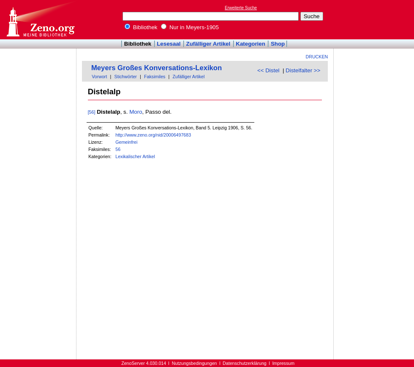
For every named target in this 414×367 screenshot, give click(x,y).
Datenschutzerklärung (245, 363)
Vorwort (99, 76)
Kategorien (250, 44)
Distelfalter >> (303, 70)
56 (117, 149)
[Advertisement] (38, 73)
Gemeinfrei (126, 142)
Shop (278, 44)
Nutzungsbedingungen (194, 363)
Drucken (317, 56)
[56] (91, 112)
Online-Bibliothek (40, 19)
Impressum (283, 363)
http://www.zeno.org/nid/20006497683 (153, 134)
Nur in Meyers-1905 (190, 27)
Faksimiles (154, 76)
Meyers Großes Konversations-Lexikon (156, 68)
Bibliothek (141, 27)
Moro (135, 112)
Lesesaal (168, 44)
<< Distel (268, 70)
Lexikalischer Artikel (135, 156)
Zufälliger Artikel (208, 44)
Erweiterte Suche (241, 7)
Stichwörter (125, 76)
